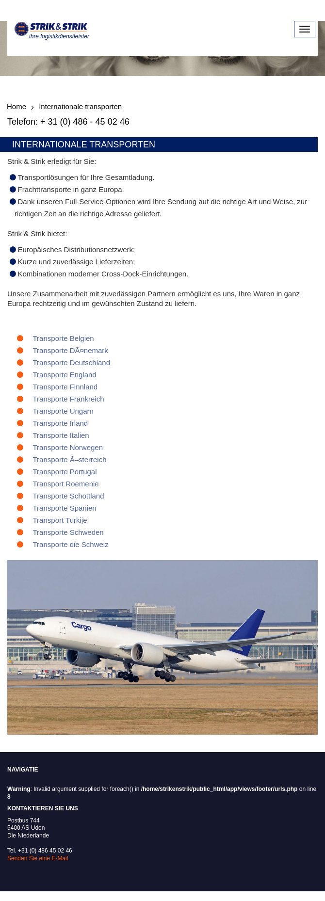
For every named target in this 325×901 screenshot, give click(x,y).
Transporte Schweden (68, 532)
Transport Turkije (60, 520)
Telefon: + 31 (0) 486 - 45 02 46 (68, 122)
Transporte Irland (60, 423)
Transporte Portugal (65, 471)
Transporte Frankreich (68, 399)
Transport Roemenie (66, 484)
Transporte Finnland (65, 387)
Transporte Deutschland (72, 362)
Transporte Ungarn (63, 411)
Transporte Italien (61, 435)
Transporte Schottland (68, 496)
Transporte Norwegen (68, 447)
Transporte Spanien (65, 508)
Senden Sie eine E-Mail (37, 858)
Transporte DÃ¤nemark (70, 350)
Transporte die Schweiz (71, 544)
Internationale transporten (80, 106)
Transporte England (65, 374)
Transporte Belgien (63, 338)
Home (16, 106)
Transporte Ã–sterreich (70, 459)
